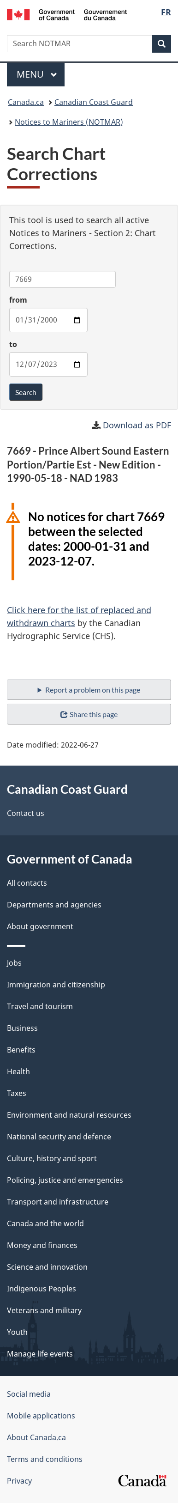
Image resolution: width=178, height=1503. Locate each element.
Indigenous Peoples (41, 1289)
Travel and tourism (40, 1006)
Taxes (16, 1093)
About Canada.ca (36, 1437)
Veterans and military (44, 1310)
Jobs (14, 963)
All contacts (27, 883)
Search (25, 392)
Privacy (19, 1481)
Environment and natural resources (69, 1115)
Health (18, 1071)
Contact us (25, 813)
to (13, 344)
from (18, 300)
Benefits (21, 1050)
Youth (17, 1332)
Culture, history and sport (52, 1158)
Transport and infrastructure (57, 1202)
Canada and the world (45, 1223)
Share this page (88, 714)
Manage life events (40, 1354)
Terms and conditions (45, 1459)
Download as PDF (137, 425)
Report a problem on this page (92, 689)
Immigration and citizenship (56, 985)
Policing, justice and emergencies (65, 1180)
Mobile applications (41, 1416)
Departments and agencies (54, 905)
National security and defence (59, 1137)
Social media (29, 1394)
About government (40, 926)
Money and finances (42, 1245)
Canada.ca (26, 102)
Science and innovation (47, 1267)
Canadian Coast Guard (93, 102)
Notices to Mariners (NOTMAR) (69, 122)
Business (22, 1028)
